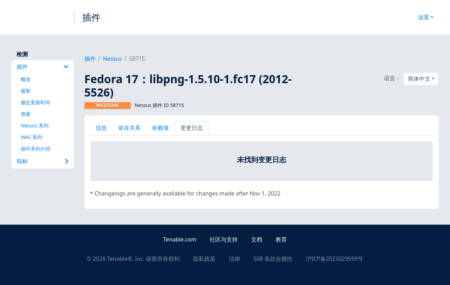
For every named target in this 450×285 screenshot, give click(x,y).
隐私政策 (204, 259)
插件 (91, 17)
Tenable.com (179, 239)
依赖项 (160, 128)
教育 (281, 239)
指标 (42, 161)
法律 (234, 259)
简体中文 (419, 78)
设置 (423, 17)
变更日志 (191, 128)
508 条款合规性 (272, 259)
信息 (101, 128)
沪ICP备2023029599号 (335, 259)
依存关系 (129, 128)
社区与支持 (224, 239)
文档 (256, 239)
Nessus (112, 58)
